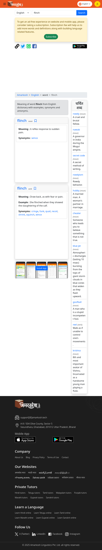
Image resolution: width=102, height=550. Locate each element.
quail (48, 211)
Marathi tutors (21, 497)
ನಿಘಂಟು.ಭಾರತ (39, 477)
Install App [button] (41, 268)
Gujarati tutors (36, 497)
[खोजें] (54, 12)
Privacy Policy (38, 457)
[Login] (97, 4)
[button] (19, 270)
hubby (76, 190)
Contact (65, 457)
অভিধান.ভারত (67, 477)
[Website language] (84, 4)
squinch (30, 214)
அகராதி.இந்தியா (62, 472)
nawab (76, 129)
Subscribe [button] (51, 36)
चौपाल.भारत (80, 477)
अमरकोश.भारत (20, 472)
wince (35, 138)
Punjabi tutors (80, 492)
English (35, 95)
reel (75, 324)
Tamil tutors (48, 492)
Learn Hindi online (23, 512)
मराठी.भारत (32, 472)
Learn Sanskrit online (66, 517)
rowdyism (78, 174)
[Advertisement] (51, 70)
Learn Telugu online (42, 512)
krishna (77, 350)
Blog (28, 457)
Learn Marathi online (24, 517)
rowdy (76, 113)
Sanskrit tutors (52, 497)
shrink (21, 214)
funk (42, 211)
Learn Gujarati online (45, 517)
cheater (77, 213)
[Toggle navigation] (5, 4)
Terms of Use (53, 457)
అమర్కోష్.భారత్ (45, 472)
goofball (77, 302)
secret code (79, 155)
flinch (22, 120)
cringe (35, 211)
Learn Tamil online (62, 512)
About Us (19, 457)
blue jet (77, 245)
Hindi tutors (20, 492)
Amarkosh (22, 95)
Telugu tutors (34, 492)
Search (81, 12)
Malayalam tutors (63, 492)
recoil (55, 211)
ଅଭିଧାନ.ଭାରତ (53, 477)
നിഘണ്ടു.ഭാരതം (22, 477)
